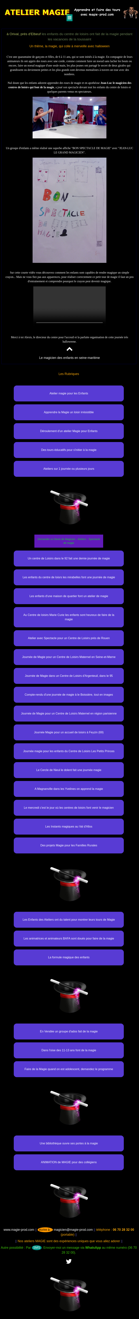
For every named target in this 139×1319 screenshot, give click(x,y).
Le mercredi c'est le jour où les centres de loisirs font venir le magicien (69, 807)
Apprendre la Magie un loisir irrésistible (69, 412)
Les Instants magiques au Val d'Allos (68, 826)
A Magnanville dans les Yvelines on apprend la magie (69, 788)
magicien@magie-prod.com (65, 1230)
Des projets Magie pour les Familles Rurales (68, 845)
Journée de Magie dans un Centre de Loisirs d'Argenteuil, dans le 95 (69, 675)
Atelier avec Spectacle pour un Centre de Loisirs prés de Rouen (69, 638)
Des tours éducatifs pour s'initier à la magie (68, 449)
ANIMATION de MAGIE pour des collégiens (69, 1162)
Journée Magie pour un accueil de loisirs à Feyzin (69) (69, 732)
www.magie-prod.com (19, 1230)
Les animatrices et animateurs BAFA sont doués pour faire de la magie (69, 938)
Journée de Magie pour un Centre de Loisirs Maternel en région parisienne (69, 713)
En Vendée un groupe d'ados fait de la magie (69, 1031)
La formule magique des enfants (69, 957)
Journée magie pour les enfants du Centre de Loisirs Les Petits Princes (68, 751)
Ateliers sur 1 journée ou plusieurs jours (68, 468)
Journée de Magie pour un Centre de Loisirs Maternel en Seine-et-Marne (68, 657)
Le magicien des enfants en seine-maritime (69, 358)
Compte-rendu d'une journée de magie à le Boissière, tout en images (69, 694)
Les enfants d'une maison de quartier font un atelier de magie (69, 596)
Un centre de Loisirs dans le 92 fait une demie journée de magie (69, 558)
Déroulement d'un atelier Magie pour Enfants (69, 431)
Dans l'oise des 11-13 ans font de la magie (68, 1050)
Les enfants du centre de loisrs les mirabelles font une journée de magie (69, 577)
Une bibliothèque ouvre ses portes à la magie (69, 1143)
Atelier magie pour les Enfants (68, 393)
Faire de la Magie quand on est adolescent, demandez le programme (69, 1069)
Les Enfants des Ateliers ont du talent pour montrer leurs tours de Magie (69, 919)
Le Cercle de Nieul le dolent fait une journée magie (68, 770)
